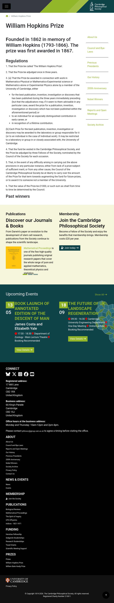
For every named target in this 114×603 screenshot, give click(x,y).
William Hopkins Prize (14, 563)
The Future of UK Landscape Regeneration (86, 308)
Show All (101, 294)
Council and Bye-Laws (96, 50)
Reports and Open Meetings (96, 112)
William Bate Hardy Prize (15, 566)
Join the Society (13, 499)
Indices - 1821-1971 (13, 524)
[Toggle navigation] (6, 6)
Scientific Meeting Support (16, 549)
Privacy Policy (11, 470)
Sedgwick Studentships (15, 538)
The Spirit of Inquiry (13, 517)
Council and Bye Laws (14, 445)
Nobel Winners (95, 99)
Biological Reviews (13, 509)
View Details (24, 350)
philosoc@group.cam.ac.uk (33, 431)
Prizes (8, 559)
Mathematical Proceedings (16, 513)
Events (8, 488)
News (8, 484)
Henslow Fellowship (14, 534)
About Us (92, 37)
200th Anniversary (97, 88)
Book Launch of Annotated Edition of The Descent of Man (32, 311)
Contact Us (10, 474)
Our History (93, 77)
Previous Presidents (93, 64)
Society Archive (95, 124)
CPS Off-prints (11, 520)
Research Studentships (15, 541)
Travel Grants (11, 545)
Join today (70, 247)
